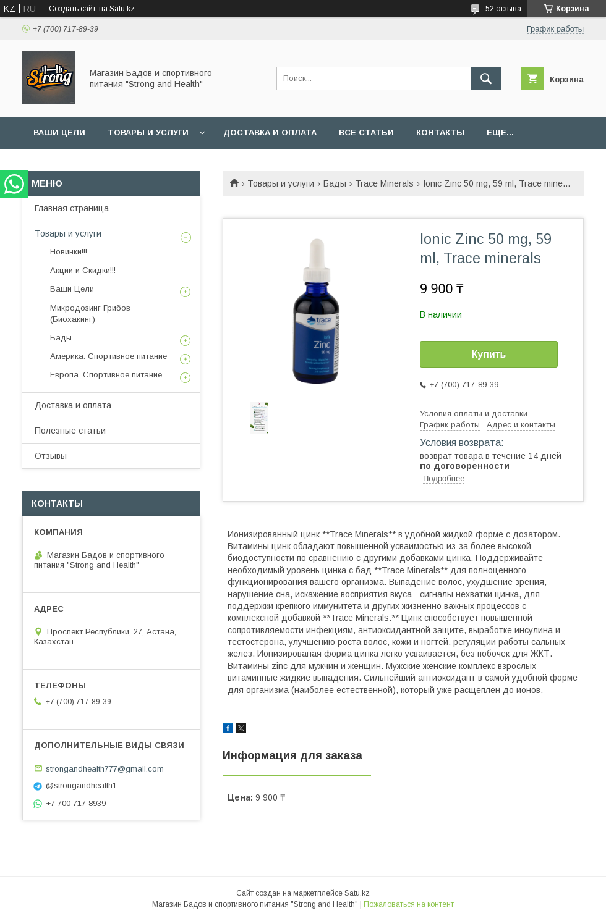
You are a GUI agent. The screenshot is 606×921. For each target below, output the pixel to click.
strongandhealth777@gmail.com (105, 768)
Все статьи (366, 132)
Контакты (440, 132)
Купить (489, 354)
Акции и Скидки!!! (83, 270)
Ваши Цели (59, 132)
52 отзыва (503, 8)
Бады (334, 183)
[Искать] (486, 78)
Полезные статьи (70, 430)
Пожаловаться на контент (409, 904)
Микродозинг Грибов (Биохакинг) (90, 313)
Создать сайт (72, 8)
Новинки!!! (68, 251)
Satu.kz (357, 893)
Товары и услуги (148, 132)
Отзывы (51, 456)
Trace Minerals (384, 183)
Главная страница (72, 208)
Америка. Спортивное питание (108, 356)
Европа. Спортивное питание (106, 374)
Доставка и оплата (270, 132)
